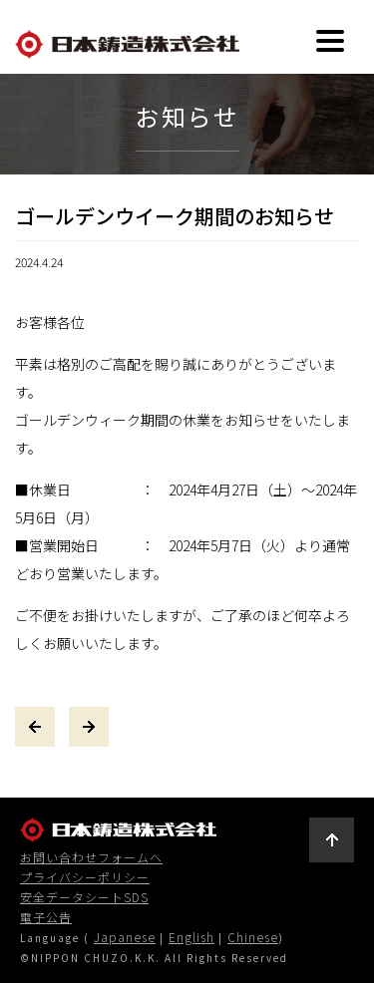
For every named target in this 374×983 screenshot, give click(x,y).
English (191, 936)
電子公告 (46, 917)
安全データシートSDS (84, 897)
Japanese (125, 936)
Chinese (252, 936)
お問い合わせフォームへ (91, 857)
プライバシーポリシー (85, 877)
